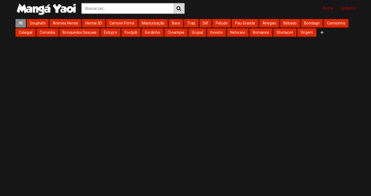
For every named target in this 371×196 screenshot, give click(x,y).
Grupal (197, 32)
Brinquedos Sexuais (80, 32)
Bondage (312, 23)
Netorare (237, 32)
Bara (176, 23)
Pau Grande (245, 23)
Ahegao (269, 23)
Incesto (216, 32)
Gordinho (152, 32)
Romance (261, 32)
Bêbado (290, 23)
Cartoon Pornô (121, 23)
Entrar (328, 8)
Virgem (307, 32)
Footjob (131, 32)
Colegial (25, 32)
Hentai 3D (93, 23)
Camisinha (336, 23)
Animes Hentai (65, 23)
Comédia (47, 32)
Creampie (176, 32)
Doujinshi (37, 23)
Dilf (205, 23)
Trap (191, 23)
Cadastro (347, 8)
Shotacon (285, 32)
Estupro (110, 32)
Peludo (222, 23)
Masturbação (153, 23)
